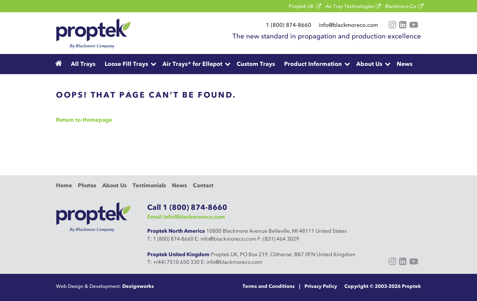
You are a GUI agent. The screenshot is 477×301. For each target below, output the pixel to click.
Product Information (313, 63)
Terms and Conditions (268, 286)
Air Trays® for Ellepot (192, 63)
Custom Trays (256, 63)
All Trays (83, 63)
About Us (369, 63)
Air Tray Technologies (350, 6)
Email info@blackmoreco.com (186, 216)
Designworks (138, 286)
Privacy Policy (321, 286)
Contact (203, 185)
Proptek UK (301, 6)
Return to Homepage (84, 119)
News (405, 63)
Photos (87, 185)
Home (64, 185)
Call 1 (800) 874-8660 (187, 207)
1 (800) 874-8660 (288, 25)
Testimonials (149, 185)
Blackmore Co (400, 6)
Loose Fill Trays (126, 63)
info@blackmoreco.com (348, 25)
